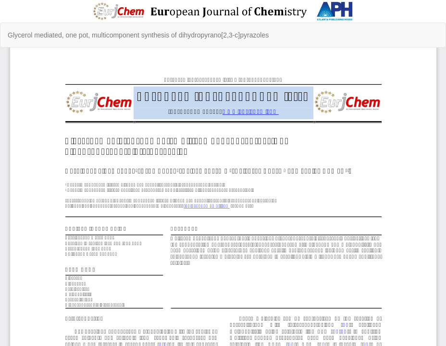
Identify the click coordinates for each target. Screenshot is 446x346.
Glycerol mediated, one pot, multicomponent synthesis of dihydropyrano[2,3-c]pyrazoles (138, 35)
